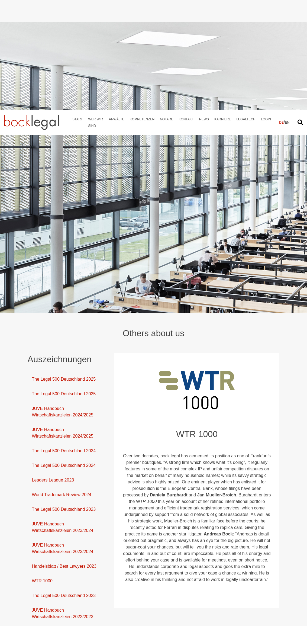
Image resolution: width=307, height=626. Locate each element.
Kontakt (186, 11)
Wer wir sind (95, 14)
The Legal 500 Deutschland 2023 (64, 399)
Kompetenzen (142, 11)
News (204, 11)
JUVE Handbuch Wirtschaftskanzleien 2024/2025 (62, 301)
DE (281, 14)
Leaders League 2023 (53, 370)
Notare (166, 11)
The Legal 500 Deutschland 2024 (64, 340)
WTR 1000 (42, 470)
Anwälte (116, 11)
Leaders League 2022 (53, 557)
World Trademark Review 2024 (61, 384)
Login (266, 11)
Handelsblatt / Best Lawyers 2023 (64, 456)
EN (287, 14)
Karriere (222, 11)
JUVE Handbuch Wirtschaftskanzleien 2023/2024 (62, 417)
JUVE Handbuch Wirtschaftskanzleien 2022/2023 (62, 503)
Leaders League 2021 (53, 615)
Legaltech (245, 11)
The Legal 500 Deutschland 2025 (64, 269)
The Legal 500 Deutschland (58, 601)
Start (77, 11)
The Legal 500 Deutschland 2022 (64, 571)
